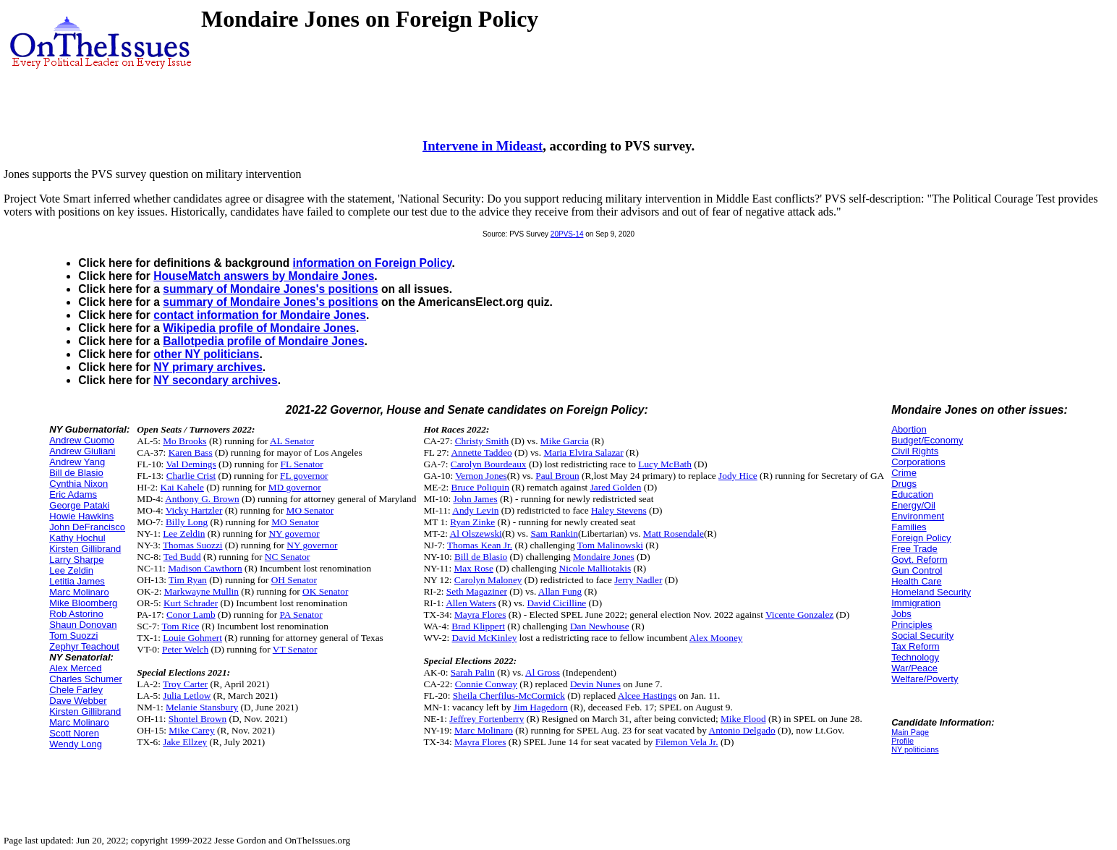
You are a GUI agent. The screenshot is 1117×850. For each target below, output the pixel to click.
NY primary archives (208, 367)
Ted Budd (182, 556)
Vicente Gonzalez (799, 614)
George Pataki (79, 505)
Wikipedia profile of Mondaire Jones (259, 328)
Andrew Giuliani (82, 451)
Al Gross (542, 672)
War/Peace (914, 668)
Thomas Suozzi (193, 545)
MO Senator (310, 510)
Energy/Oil (913, 505)
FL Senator (302, 464)
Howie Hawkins (81, 516)
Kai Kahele (182, 487)
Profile (902, 740)
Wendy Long (75, 744)
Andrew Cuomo (81, 440)
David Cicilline (556, 603)
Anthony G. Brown (202, 498)
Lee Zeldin (71, 570)
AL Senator (292, 440)
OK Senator (325, 591)
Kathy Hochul (77, 537)
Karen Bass (191, 452)
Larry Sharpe (76, 559)
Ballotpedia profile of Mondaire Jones (263, 341)
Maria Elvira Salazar (583, 452)
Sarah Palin (473, 672)
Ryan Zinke (472, 522)
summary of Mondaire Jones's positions (270, 289)
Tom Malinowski (610, 545)
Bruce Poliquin (480, 487)
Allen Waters (471, 603)
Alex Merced (75, 668)
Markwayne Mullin (201, 591)
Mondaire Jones (603, 556)
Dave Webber (77, 700)
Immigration (915, 603)
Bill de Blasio (76, 472)
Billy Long (187, 522)
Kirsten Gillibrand (85, 548)
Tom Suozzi (73, 635)
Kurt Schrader (190, 603)
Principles (911, 624)
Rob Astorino (76, 613)
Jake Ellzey (185, 741)
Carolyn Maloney (488, 579)
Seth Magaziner (476, 591)
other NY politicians (206, 354)
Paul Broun (557, 475)
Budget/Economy (927, 440)
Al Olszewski (476, 533)
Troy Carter (185, 684)
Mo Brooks (184, 440)
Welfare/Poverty (924, 678)
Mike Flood (743, 718)
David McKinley (484, 637)
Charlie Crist (191, 475)
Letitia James (77, 581)
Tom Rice (181, 626)
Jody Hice (737, 475)
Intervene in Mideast (482, 145)
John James (475, 498)
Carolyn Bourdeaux (489, 464)
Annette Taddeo (481, 452)
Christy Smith (482, 440)
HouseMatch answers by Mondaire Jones (263, 276)
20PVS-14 (567, 234)
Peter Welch (185, 649)
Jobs (901, 613)
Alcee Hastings (647, 695)
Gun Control (916, 570)
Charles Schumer (85, 678)
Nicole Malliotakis (595, 568)
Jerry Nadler (638, 579)
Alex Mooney (716, 637)
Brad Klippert (478, 626)
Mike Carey (191, 730)
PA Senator (301, 614)
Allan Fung (560, 591)
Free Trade (914, 548)
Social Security (922, 635)
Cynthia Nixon (78, 483)
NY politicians (914, 749)
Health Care (916, 581)
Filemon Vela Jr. (686, 741)
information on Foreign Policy (372, 263)
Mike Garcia (564, 440)
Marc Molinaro (79, 592)
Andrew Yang (77, 461)
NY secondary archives (215, 380)
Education (912, 494)
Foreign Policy (921, 537)
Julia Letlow (187, 695)
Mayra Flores (480, 614)
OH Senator (294, 579)
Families (908, 527)
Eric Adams (73, 494)
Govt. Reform (919, 559)
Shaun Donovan (82, 624)
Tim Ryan (188, 579)
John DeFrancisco (87, 527)
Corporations (918, 461)
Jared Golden (616, 487)
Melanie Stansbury (202, 707)
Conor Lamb (191, 614)
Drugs (904, 483)
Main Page (910, 732)
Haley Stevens (619, 510)
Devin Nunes (595, 684)
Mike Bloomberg (83, 603)
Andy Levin (475, 510)
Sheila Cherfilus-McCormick (509, 695)
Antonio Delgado (742, 730)
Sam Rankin (554, 533)
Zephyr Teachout (84, 646)
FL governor (304, 475)
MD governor (294, 487)
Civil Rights (914, 451)
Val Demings (191, 464)
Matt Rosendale (673, 533)
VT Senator (295, 649)
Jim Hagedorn (541, 707)
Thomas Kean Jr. (479, 545)
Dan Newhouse (599, 626)
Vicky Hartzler (194, 510)
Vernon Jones (480, 475)
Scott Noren (74, 733)
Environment (917, 516)
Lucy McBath (665, 464)
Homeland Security (931, 592)
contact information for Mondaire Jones (259, 315)
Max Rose (473, 568)
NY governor (293, 533)
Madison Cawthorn (205, 568)
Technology (915, 657)
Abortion (908, 429)
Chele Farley (76, 689)
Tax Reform (915, 646)
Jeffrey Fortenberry (486, 718)
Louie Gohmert (192, 637)
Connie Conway (486, 684)
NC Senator (287, 556)
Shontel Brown (197, 718)
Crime (904, 472)
